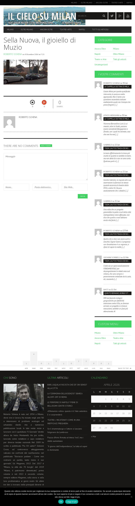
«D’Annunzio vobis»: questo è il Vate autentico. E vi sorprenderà (67, 413)
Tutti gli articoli (100, 29)
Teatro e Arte (117, 2)
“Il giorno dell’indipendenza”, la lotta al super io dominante (67, 448)
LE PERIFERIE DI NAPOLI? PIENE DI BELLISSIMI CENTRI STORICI (62, 404)
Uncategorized (101, 64)
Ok (61, 502)
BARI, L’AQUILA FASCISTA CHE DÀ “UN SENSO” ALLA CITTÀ (67, 386)
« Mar (93, 436)
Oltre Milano (86, 2)
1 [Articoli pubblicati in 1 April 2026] (105, 399)
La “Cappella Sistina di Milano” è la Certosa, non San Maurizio (117, 86)
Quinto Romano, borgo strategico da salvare (117, 293)
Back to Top (123, 368)
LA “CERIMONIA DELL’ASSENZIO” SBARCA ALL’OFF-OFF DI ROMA (64, 395)
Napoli (129, 2)
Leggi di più (72, 502)
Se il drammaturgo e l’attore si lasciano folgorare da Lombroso (64, 430)
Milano (74, 2)
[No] (131, 496)
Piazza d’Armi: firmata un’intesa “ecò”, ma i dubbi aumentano (65, 439)
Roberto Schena (13, 54)
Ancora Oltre (102, 2)
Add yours (46, 146)
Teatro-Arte (66, 29)
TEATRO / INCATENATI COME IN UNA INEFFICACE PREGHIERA (63, 422)
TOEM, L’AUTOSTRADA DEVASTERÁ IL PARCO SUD (117, 148)
